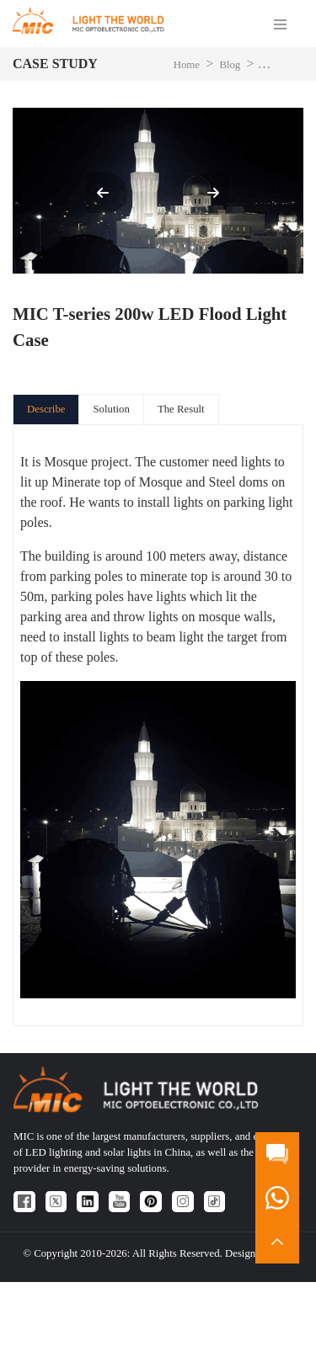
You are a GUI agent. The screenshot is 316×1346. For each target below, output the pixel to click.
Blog (229, 65)
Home (187, 65)
